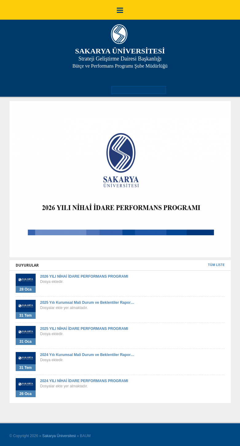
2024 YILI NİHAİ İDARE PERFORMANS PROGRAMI (84, 381)
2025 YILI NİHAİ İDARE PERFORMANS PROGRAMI (84, 329)
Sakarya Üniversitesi (59, 436)
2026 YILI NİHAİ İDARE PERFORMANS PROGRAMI (84, 276)
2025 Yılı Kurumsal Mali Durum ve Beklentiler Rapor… (87, 302)
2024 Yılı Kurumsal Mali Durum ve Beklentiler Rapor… (87, 355)
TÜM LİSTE (216, 265)
